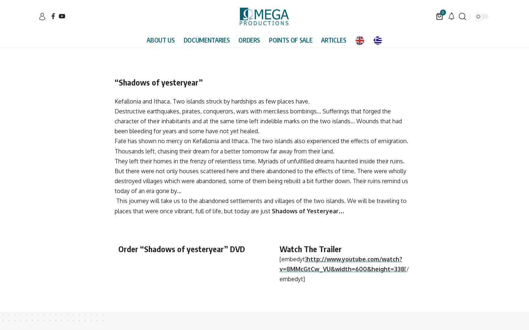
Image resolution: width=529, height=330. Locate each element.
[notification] (451, 16)
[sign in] (42, 16)
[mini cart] (440, 16)
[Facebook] (53, 16)
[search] (462, 16)
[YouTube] (62, 16)
